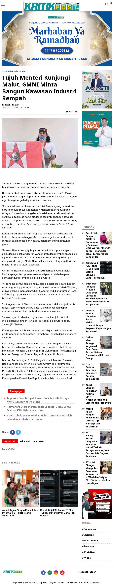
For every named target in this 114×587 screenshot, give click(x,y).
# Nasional (88, 546)
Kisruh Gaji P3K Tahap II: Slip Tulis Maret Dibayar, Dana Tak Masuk (57, 513)
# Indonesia (89, 529)
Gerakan (22, 71)
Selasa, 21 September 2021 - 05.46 (15, 107)
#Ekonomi (25, 441)
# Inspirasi (88, 534)
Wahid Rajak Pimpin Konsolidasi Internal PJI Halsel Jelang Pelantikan (20, 513)
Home (4, 71)
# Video (86, 557)
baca (69, 111)
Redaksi (83, 571)
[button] (111, 2)
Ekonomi (13, 71)
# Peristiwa (88, 552)
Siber (93, 571)
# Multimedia (90, 540)
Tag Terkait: (10, 441)
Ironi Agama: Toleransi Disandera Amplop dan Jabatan (93, 372)
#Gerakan (38, 441)
